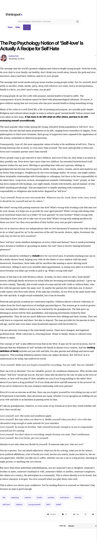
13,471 (51, 514)
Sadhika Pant (14, 56)
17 (64, 514)
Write (17, 27)
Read (10, 27)
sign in (27, 27)
